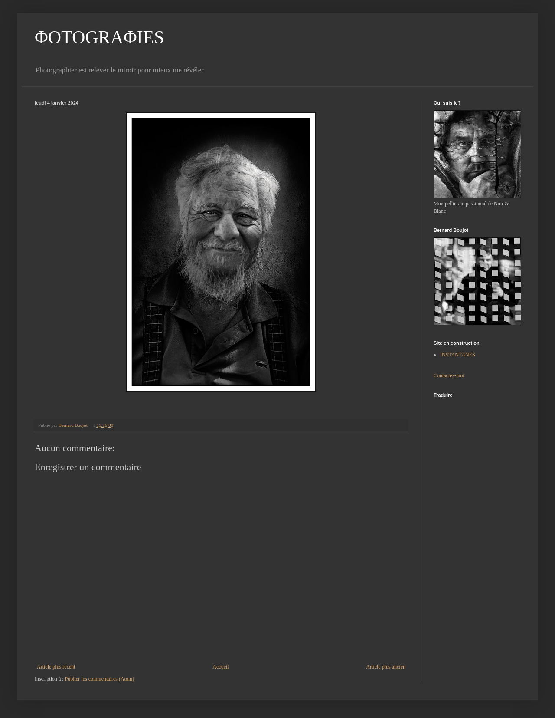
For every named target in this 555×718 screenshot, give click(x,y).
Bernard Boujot (74, 425)
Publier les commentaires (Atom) (99, 679)
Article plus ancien (385, 667)
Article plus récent (56, 667)
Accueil (220, 667)
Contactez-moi (449, 375)
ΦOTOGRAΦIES (99, 37)
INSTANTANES (457, 355)
